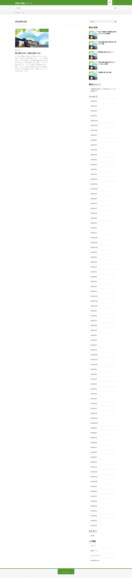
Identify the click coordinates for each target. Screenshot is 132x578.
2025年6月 (94, 150)
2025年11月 (94, 126)
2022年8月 (94, 313)
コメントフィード (96, 549)
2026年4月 (94, 102)
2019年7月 (94, 490)
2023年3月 (94, 279)
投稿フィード (95, 544)
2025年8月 (94, 140)
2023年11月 (94, 241)
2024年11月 (94, 183)
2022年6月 (94, 322)
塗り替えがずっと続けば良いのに (28, 54)
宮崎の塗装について (32, 571)
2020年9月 (94, 423)
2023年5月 (94, 270)
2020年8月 (94, 428)
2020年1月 (94, 461)
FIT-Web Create (34, 574)
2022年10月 (94, 303)
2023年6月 (94, 265)
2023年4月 (94, 274)
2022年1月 (94, 346)
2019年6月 (94, 495)
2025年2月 (94, 169)
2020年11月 (94, 413)
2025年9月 (94, 135)
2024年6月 (94, 207)
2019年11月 (94, 471)
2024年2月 (94, 227)
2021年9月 (94, 366)
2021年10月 (94, 361)
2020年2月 (94, 457)
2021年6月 (94, 380)
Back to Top (66, 565)
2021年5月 (94, 385)
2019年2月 (94, 514)
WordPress (50, 574)
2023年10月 (94, 246)
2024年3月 (94, 222)
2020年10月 (94, 418)
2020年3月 (94, 452)
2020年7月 (94, 433)
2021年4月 (94, 389)
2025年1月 (94, 174)
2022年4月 (94, 332)
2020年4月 (94, 447)
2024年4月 (94, 217)
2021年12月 (94, 351)
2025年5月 (94, 155)
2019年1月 (94, 519)
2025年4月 (94, 159)
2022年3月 (94, 337)
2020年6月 (94, 437)
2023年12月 (94, 236)
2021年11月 (94, 356)
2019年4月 (94, 504)
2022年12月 (94, 294)
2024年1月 (94, 231)
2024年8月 (94, 198)
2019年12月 (94, 466)
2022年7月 (94, 318)
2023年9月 (94, 250)
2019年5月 (94, 500)
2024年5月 (94, 212)
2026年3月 (94, 107)
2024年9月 (94, 193)
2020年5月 (94, 442)
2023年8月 (94, 255)
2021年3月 (94, 394)
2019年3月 (94, 509)
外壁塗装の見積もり (96, 90)
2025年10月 (94, 131)
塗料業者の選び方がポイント (106, 53)
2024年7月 (94, 203)
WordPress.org (95, 553)
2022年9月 (94, 308)
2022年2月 (94, 342)
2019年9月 (94, 481)
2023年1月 (94, 289)
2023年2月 (94, 284)
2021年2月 (94, 399)
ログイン (93, 539)
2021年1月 (94, 404)
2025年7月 (94, 145)
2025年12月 (94, 121)
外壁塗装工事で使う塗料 (104, 73)
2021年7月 (94, 375)
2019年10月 (94, 476)
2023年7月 (94, 260)
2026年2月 (94, 112)
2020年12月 (94, 409)
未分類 (45, 31)
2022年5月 (94, 327)
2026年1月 (94, 116)
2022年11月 (94, 298)
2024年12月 (94, 179)
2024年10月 (94, 188)
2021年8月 (94, 370)
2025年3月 (94, 164)
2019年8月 (94, 485)
